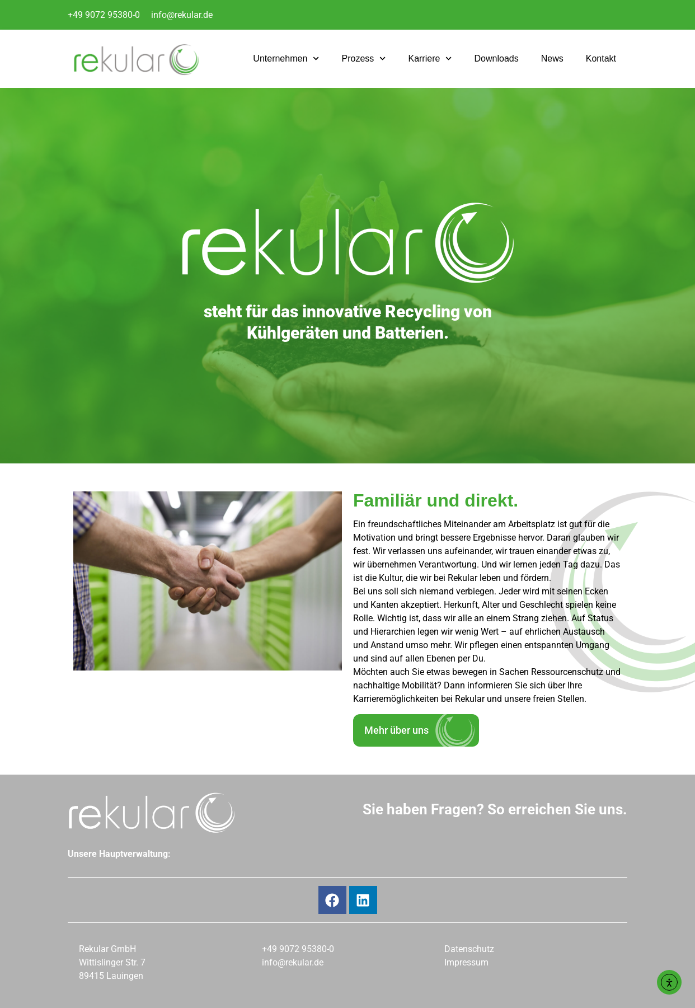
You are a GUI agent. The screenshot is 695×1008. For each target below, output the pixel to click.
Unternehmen (286, 58)
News (552, 58)
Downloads (497, 58)
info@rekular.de (182, 15)
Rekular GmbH (107, 949)
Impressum (466, 962)
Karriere (430, 58)
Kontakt (601, 58)
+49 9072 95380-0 (104, 15)
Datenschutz (469, 949)
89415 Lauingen (111, 976)
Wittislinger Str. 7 (112, 962)
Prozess (363, 58)
